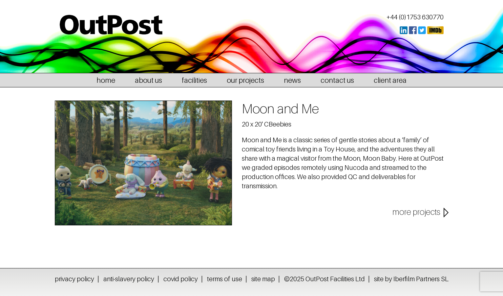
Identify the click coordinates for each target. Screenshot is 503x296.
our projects (245, 80)
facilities (194, 80)
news (292, 80)
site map (263, 279)
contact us (337, 80)
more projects (416, 212)
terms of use (224, 279)
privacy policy (74, 279)
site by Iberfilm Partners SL (411, 279)
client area (390, 80)
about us (148, 80)
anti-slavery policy (128, 279)
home (105, 80)
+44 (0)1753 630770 (415, 17)
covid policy (180, 279)
